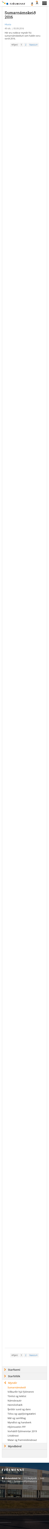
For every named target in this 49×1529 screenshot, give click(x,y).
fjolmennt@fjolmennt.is (25, 1481)
